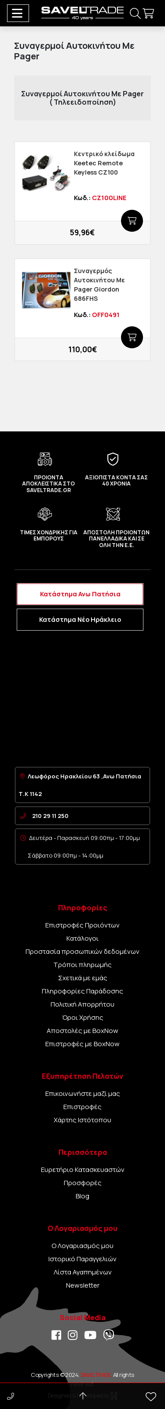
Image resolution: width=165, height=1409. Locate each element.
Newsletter (82, 1285)
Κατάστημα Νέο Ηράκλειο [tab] (80, 619)
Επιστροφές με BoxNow (82, 1043)
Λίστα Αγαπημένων (83, 1272)
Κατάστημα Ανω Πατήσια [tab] (80, 594)
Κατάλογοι (82, 938)
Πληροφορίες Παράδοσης (82, 991)
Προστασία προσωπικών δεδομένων (82, 951)
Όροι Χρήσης (82, 1017)
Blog (82, 1196)
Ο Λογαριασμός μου (82, 1245)
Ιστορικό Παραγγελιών (82, 1258)
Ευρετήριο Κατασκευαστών (83, 1169)
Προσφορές (83, 1182)
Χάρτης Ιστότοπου (82, 1119)
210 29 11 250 (50, 816)
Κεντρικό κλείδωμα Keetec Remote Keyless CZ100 (104, 163)
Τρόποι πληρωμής (82, 964)
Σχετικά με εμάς (82, 977)
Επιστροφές (82, 1106)
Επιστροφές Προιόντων (82, 925)
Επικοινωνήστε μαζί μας (82, 1093)
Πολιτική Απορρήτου (82, 1004)
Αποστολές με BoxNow (82, 1030)
